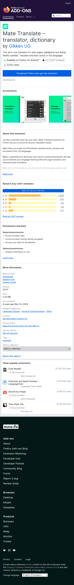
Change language (11, 575)
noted (28, 564)
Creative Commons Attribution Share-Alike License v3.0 (32, 567)
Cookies (17, 559)
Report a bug (10, 478)
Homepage (8, 276)
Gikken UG (20, 46)
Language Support (11, 311)
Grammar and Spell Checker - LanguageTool (23, 382)
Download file (9, 79)
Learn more (8, 258)
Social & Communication (33, 311)
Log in (68, 3)
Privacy (6, 559)
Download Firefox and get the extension (37, 73)
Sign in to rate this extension (33, 191)
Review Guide (11, 483)
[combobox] (61, 15)
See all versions (10, 333)
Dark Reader (14, 368)
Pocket (7, 541)
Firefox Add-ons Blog (15, 448)
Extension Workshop (14, 453)
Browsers (8, 521)
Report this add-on (12, 356)
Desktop (8, 497)
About (6, 443)
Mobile (7, 502)
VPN (5, 526)
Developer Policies (13, 463)
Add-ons (8, 438)
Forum (6, 473)
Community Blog (12, 468)
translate (7, 340)
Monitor (7, 536)
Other (49, 311)
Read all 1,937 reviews (13, 216)
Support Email (9, 282)
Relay (6, 531)
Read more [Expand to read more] (8, 174)
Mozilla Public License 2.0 (15, 318)
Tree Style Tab (16, 404)
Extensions (8, 16)
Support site (9, 279)
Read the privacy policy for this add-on (21, 326)
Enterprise (9, 507)
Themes (20, 16)
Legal (28, 559)
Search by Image (17, 391)
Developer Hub (11, 458)
